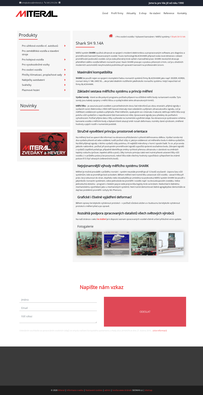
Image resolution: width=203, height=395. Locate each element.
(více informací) (160, 333)
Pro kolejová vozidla (33, 59)
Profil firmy (117, 13)
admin (107, 390)
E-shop (142, 13)
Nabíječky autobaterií (33, 79)
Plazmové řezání (31, 90)
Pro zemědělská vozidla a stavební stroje (40, 52)
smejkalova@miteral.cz (31, 2)
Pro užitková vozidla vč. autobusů (40, 45)
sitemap (148, 390)
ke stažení (101, 219)
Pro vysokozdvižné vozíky (36, 64)
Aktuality (131, 13)
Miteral (61, 390)
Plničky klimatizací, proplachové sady (42, 74)
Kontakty (182, 13)
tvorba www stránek (121, 390)
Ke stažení (155, 13)
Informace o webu (75, 390)
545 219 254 (50, 2)
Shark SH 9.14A (178, 36)
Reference (169, 13)
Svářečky (26, 84)
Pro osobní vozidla (32, 69)
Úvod (105, 13)
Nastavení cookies (93, 390)
